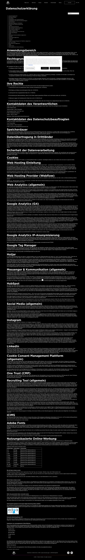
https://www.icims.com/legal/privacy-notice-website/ (17, 419)
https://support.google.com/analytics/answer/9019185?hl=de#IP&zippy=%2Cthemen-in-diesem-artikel (28, 231)
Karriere (46, 2)
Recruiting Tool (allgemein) (14, 43)
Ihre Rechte (11, 18)
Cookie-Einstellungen (45, 552)
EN (78, 2)
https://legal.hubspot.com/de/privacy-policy (66, 300)
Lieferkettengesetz (54, 552)
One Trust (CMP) (12, 42)
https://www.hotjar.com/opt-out (51, 265)
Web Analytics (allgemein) (14, 29)
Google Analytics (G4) (13, 30)
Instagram (11, 38)
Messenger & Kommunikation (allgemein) (17, 35)
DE (76, 2)
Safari (9, 537)
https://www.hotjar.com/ (23, 264)
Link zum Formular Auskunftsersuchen (25, 85)
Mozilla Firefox (11, 529)
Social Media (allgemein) (14, 37)
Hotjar (10, 33)
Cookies (10, 25)
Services (34, 2)
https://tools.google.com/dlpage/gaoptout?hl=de (17, 214)
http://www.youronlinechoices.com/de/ (69, 506)
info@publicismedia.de (15, 112)
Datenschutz (34, 552)
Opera (9, 535)
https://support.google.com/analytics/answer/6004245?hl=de (19, 200)
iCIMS (10, 44)
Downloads (53, 2)
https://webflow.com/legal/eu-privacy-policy (16, 181)
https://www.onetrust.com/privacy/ (14, 377)
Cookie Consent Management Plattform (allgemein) (19, 41)
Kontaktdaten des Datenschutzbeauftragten (18, 20)
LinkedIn (10, 39)
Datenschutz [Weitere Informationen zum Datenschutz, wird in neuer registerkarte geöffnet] (30, 64)
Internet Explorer (11, 530)
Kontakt (69, 2)
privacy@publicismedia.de (46, 547)
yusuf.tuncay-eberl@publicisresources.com (19, 126)
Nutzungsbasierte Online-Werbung (16, 47)
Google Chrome (11, 534)
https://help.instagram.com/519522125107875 (46, 335)
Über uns (26, 2)
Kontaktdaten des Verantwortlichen (16, 19)
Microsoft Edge (11, 532)
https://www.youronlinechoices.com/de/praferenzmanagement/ (44, 543)
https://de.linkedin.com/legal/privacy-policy (50, 352)
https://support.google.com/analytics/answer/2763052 (42, 242)
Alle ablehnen (44, 68)
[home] (8, 2)
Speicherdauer (12, 21)
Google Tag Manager (13, 32)
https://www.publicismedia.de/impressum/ (20, 116)
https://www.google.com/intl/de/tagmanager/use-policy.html (27, 251)
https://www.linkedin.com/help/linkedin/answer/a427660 (37, 351)
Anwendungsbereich (13, 16)
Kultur (39, 2)
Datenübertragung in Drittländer (15, 23)
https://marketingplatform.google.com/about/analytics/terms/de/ (59, 199)
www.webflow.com (16, 172)
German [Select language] (69, 13)
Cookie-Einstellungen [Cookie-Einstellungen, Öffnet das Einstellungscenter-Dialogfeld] (30, 68)
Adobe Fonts (11, 45)
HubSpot (10, 36)
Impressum (29, 552)
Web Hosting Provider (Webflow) (16, 27)
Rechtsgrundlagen (12, 17)
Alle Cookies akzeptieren (55, 68)
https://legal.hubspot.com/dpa (68, 299)
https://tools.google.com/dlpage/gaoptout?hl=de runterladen (35, 190)
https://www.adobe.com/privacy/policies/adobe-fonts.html (50, 435)
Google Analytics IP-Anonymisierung (16, 31)
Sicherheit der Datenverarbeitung (16, 24)
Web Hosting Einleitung (14, 26)
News (60, 2)
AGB (39, 552)
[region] (43, 64)
